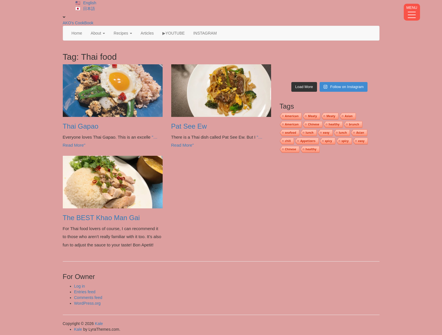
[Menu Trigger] (412, 12)
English (89, 3)
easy (326, 133)
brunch (354, 124)
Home (77, 33)
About (98, 33)
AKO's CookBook (78, 23)
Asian (349, 116)
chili (288, 141)
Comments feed (88, 297)
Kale (99, 323)
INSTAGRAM (205, 33)
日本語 (89, 8)
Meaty (312, 116)
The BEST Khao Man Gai (101, 218)
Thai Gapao (80, 126)
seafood (290, 133)
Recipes (123, 33)
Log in (79, 286)
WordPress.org (87, 303)
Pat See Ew (189, 126)
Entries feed (85, 292)
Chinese (313, 124)
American (292, 116)
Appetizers (307, 141)
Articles (147, 33)
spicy (328, 141)
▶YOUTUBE (173, 33)
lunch (310, 133)
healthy (334, 124)
